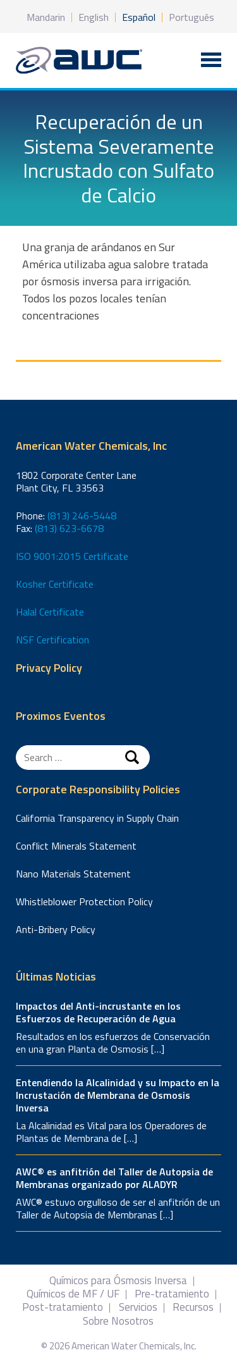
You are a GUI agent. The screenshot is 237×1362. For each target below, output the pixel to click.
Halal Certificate (50, 611)
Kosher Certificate (55, 583)
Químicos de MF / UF (73, 1294)
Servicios (138, 1307)
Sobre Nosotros (118, 1321)
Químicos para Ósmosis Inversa (118, 1280)
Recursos (193, 1307)
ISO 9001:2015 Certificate (72, 556)
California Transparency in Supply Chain (97, 818)
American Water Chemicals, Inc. (79, 60)
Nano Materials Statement (73, 873)
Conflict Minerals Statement (76, 845)
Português (191, 17)
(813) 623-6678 (69, 528)
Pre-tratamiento (172, 1294)
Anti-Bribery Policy (55, 929)
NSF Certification (52, 639)
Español (138, 17)
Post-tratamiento (62, 1307)
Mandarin (46, 17)
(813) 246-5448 (81, 515)
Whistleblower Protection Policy (84, 901)
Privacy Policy (49, 668)
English (93, 17)
